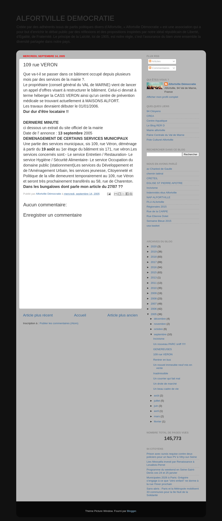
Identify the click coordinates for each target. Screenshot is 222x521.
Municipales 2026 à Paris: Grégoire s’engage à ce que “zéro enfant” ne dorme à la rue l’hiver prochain (173, 480)
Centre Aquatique (157, 120)
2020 (154, 246)
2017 (154, 262)
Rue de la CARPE (157, 211)
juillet (157, 400)
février (158, 421)
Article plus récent (38, 315)
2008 (154, 298)
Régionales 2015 (157, 206)
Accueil (80, 315)
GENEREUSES (162, 349)
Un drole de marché (165, 383)
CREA (150, 115)
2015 (154, 272)
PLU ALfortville (155, 201)
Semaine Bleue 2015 (159, 220)
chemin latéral (155, 173)
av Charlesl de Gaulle (159, 168)
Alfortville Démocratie (182, 84)
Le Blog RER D (156, 125)
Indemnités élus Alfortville (162, 192)
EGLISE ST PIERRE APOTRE (165, 183)
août (157, 395)
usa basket (153, 225)
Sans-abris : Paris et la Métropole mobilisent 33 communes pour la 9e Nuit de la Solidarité (173, 491)
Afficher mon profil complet (162, 96)
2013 (154, 277)
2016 (154, 267)
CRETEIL (152, 178)
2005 (154, 314)
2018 (154, 256)
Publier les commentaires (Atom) (59, 323)
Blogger (131, 511)
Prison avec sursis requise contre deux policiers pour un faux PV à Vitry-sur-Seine (172, 455)
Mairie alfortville (156, 130)
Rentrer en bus (162, 359)
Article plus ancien (122, 315)
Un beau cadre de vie (166, 388)
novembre (160, 323)
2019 (154, 251)
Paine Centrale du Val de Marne (165, 134)
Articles (155, 61)
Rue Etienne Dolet (157, 216)
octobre (159, 329)
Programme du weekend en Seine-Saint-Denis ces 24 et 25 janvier (171, 471)
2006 (154, 308)
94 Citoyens (154, 111)
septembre (160, 334)
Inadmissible (160, 373)
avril (157, 411)
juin (156, 405)
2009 (154, 293)
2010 (154, 288)
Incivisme (152, 187)
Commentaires (159, 68)
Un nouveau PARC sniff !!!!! (169, 344)
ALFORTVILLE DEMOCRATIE (65, 18)
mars (157, 416)
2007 (154, 303)
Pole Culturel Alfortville (160, 139)
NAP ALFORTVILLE (158, 197)
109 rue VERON (163, 354)
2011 (154, 282)
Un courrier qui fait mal (166, 378)
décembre (160, 318)
